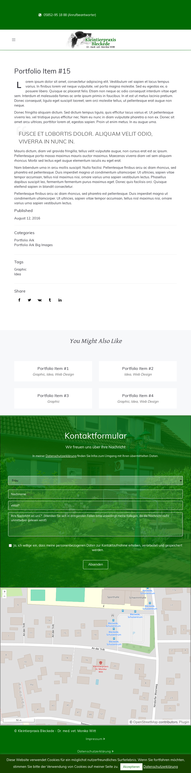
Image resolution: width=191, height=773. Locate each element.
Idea (17, 274)
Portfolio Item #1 (53, 368)
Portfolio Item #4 (138, 395)
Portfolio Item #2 (138, 368)
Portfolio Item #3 (53, 395)
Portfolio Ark (24, 240)
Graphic (20, 269)
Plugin (183, 722)
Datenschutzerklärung (95, 751)
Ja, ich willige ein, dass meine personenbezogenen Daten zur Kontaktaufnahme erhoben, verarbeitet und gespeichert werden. (95, 547)
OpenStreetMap (145, 722)
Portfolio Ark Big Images (33, 245)
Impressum (95, 739)
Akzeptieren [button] (131, 766)
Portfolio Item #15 (42, 71)
